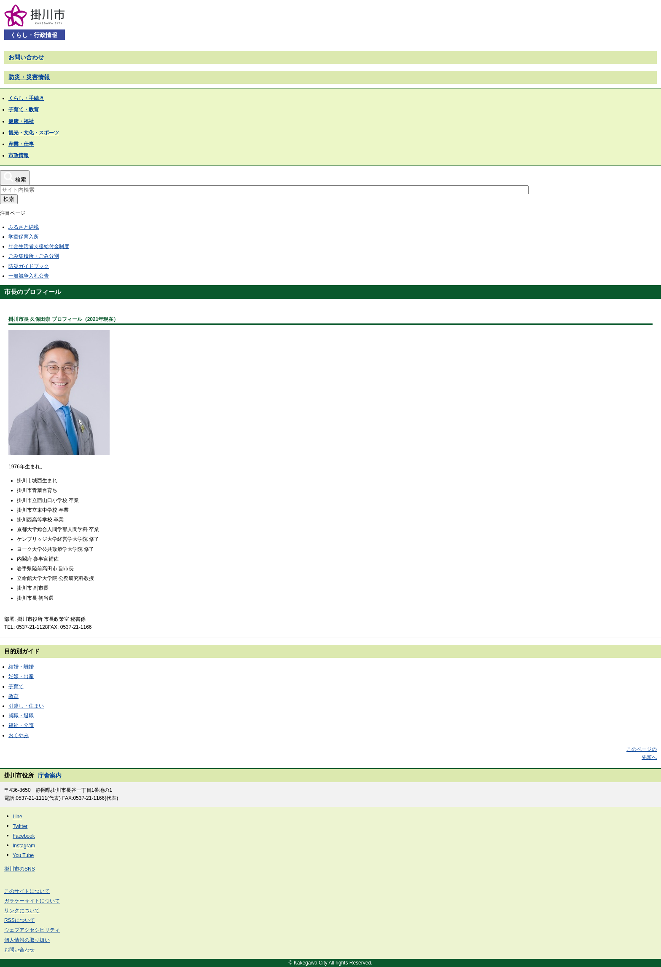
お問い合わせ (26, 57)
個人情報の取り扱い (27, 940)
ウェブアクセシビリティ (32, 930)
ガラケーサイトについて (32, 901)
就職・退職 (21, 716)
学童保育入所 (23, 237)
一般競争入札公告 (28, 276)
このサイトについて (27, 891)
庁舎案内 (50, 775)
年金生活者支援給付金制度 (38, 246)
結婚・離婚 (21, 667)
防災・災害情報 (29, 77)
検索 (8, 199)
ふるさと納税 (23, 227)
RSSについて (19, 920)
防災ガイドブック (28, 266)
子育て (16, 686)
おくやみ (18, 735)
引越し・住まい (26, 706)
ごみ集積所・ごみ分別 (33, 256)
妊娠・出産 (21, 676)
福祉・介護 (21, 725)
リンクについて (22, 911)
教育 (13, 696)
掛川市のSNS (19, 869)
